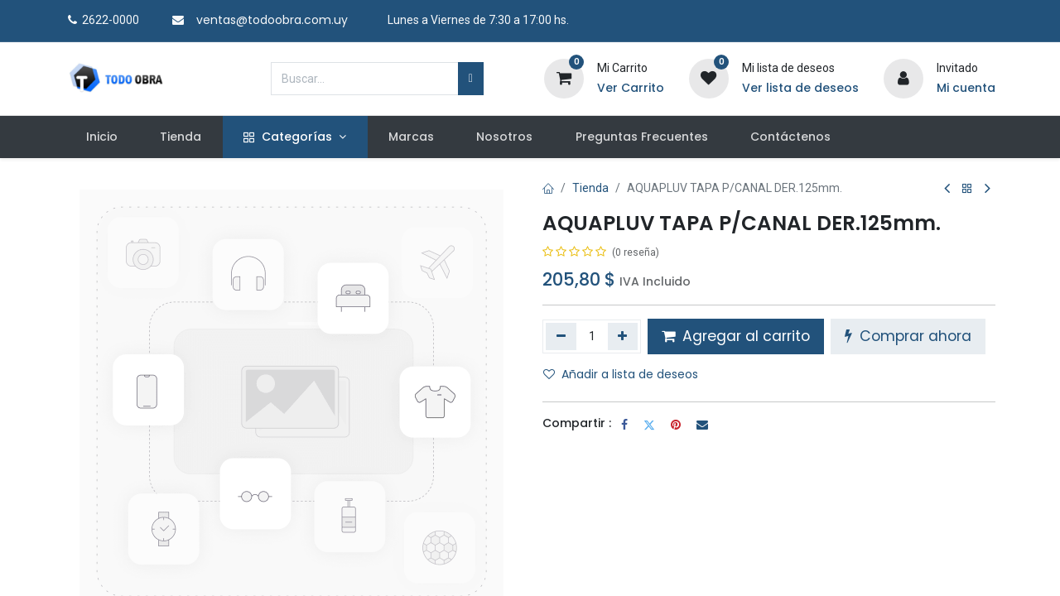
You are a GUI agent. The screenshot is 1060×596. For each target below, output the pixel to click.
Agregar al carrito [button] (736, 336)
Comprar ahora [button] (908, 336)
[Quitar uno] (561, 336)
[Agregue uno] (623, 336)
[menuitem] (101, 137)
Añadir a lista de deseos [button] (620, 374)
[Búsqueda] (471, 78)
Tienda (590, 188)
